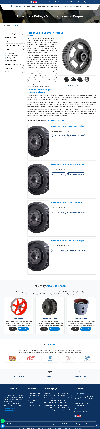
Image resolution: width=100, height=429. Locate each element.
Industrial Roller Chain (60, 7)
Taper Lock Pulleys (11, 55)
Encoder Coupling (48, 405)
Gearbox (87, 7)
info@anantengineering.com (50, 379)
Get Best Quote (77, 85)
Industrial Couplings (30, 7)
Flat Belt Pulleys (11, 60)
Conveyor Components (13, 64)
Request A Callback (76, 136)
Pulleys (70, 7)
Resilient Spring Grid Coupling (50, 400)
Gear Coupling (47, 393)
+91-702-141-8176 (23, 2)
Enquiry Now (23, 329)
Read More (13, 329)
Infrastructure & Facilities (69, 2)
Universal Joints (63, 407)
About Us (57, 2)
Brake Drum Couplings (49, 403)
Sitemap (77, 424)
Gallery (80, 2)
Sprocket (50, 7)
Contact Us (91, 2)
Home (51, 2)
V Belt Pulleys (10, 53)
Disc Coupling (47, 407)
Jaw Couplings (63, 393)
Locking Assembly (64, 410)
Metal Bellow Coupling (49, 410)
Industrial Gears (41, 7)
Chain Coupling (47, 398)
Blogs (85, 2)
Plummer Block (78, 7)
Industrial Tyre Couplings (65, 395)
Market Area (90, 424)
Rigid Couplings (63, 400)
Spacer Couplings (64, 405)
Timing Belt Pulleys (11, 58)
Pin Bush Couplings (48, 395)
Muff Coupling (63, 403)
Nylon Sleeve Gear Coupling (65, 398)
